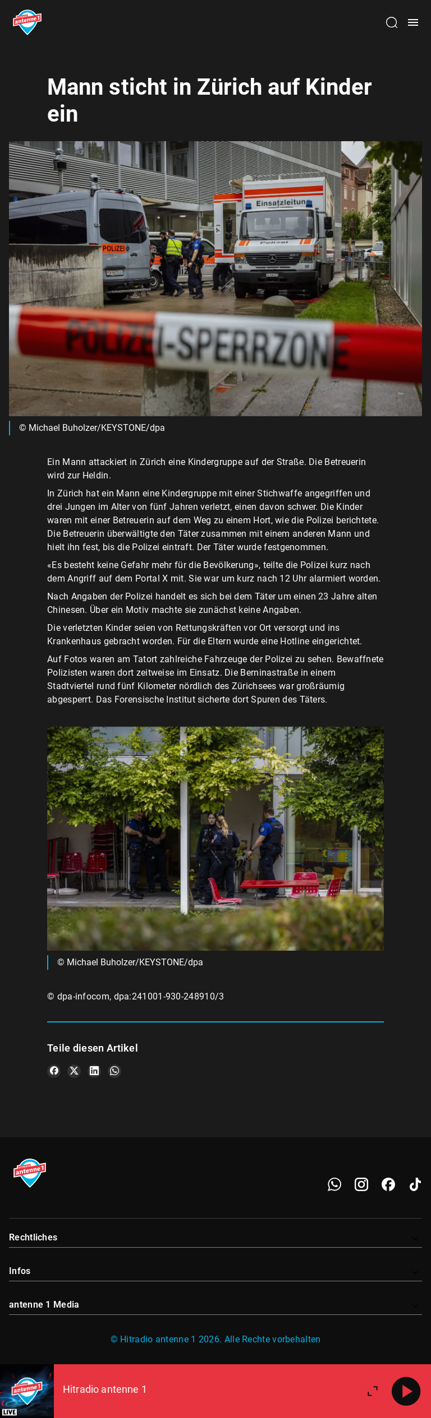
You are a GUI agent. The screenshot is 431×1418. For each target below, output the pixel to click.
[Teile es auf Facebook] (54, 1071)
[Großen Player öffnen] (373, 1391)
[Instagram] (361, 1184)
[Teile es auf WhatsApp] (114, 1071)
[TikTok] (415, 1184)
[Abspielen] (406, 1391)
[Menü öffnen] (413, 22)
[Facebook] (388, 1184)
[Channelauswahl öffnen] (391, 22)
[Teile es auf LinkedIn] (94, 1071)
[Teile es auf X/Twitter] (74, 1071)
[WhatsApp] (334, 1184)
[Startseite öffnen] (27, 22)
